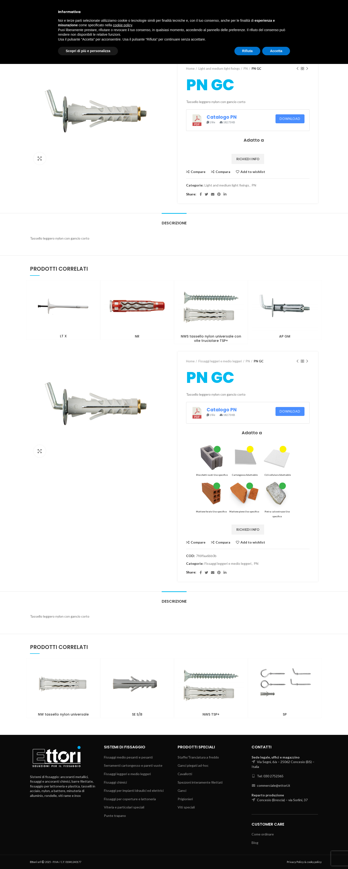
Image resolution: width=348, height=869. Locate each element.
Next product (307, 68)
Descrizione (174, 223)
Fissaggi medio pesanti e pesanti (128, 757)
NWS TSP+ (211, 714)
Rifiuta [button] (247, 856)
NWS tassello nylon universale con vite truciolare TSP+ (211, 338)
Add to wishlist (252, 171)
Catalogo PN (222, 117)
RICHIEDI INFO (248, 159)
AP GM (284, 336)
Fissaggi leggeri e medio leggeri (220, 361)
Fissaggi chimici (115, 782)
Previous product (297, 68)
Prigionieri (185, 799)
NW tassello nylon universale (63, 714)
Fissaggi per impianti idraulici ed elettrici (134, 790)
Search (308, 23)
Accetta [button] (276, 856)
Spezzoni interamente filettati (200, 782)
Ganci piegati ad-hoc (193, 765)
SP (285, 714)
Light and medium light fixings (219, 68)
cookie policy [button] (122, 830)
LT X (63, 336)
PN (246, 68)
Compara (223, 171)
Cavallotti (185, 774)
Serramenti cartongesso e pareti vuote (133, 765)
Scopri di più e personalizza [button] (88, 856)
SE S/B (137, 714)
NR (137, 336)
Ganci (182, 790)
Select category (280, 23)
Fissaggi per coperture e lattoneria (130, 799)
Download (290, 119)
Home (190, 68)
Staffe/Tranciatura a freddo (198, 757)
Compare (198, 171)
